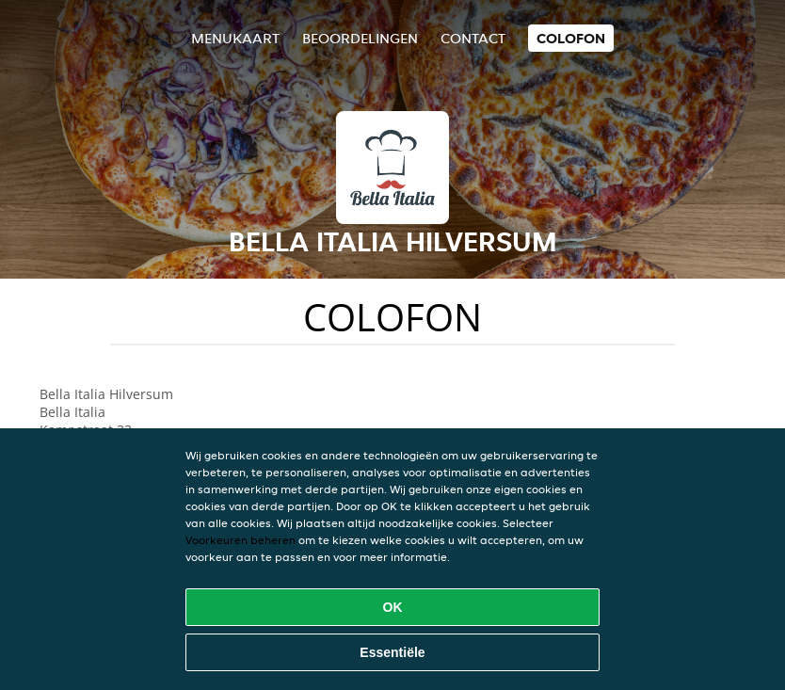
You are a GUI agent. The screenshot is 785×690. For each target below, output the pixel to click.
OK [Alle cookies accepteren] (393, 607)
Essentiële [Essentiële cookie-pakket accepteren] (392, 652)
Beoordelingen (360, 38)
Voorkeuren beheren (240, 540)
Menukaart (235, 38)
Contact (473, 38)
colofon (571, 38)
